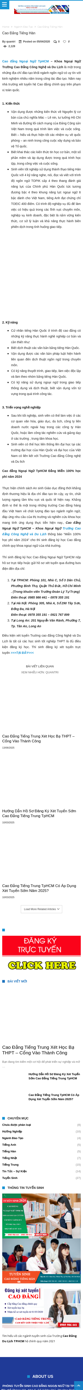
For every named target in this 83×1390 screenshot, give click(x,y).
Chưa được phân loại (16, 1086)
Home (5, 26)
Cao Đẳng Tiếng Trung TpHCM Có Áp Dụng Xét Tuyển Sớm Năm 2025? (39, 850)
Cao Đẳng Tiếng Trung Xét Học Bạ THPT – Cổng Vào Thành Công (38, 700)
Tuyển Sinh (9, 1140)
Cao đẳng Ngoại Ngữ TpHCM (25, 61)
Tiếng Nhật (9, 1120)
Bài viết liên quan (40, 628)
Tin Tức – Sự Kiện (14, 1133)
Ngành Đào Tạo (23, 26)
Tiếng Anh (9, 1106)
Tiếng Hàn (9, 1113)
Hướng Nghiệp (12, 1093)
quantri (10, 41)
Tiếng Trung (10, 1126)
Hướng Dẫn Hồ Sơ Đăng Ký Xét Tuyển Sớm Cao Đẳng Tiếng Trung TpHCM (39, 775)
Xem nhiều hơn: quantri (40, 634)
